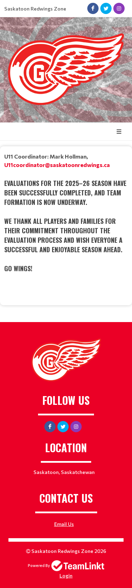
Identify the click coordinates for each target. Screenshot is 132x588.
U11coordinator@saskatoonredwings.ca (57, 164)
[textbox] (66, 219)
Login (66, 576)
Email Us (64, 524)
